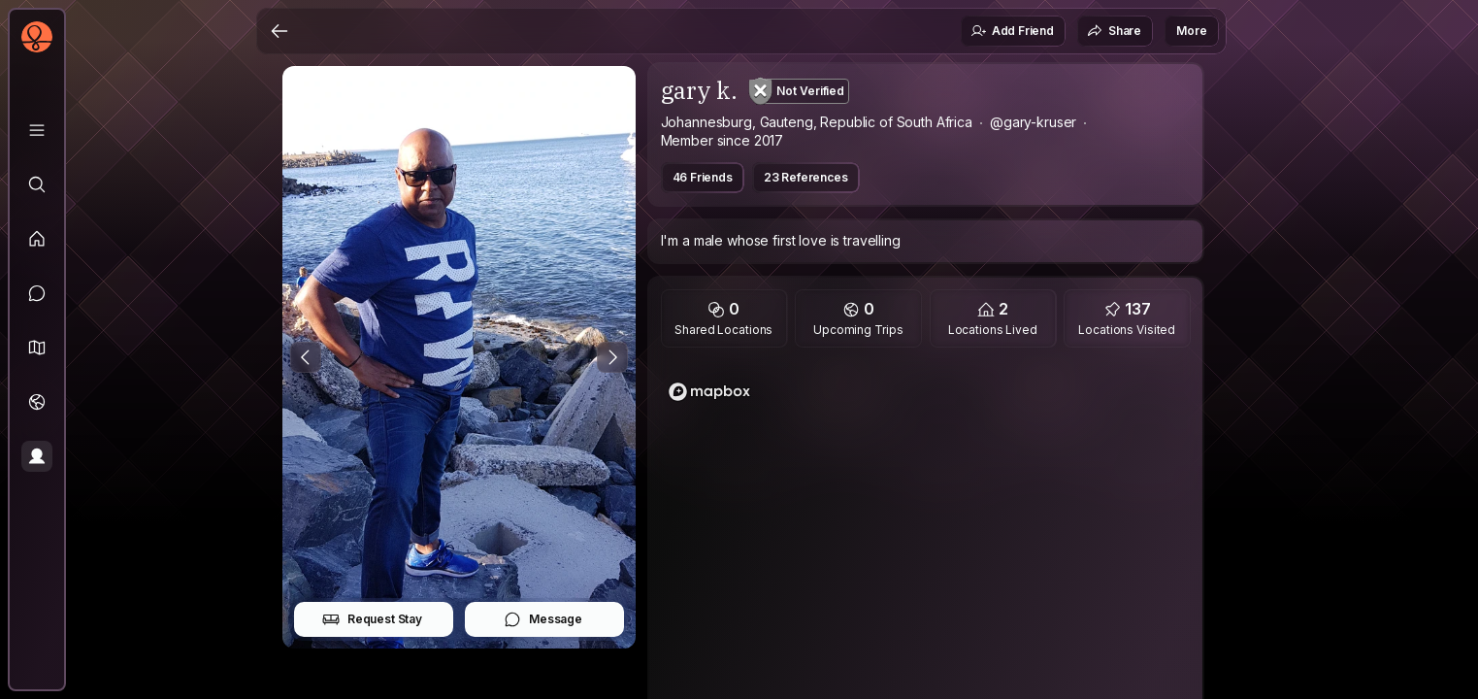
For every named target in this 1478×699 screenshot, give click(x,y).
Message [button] (543, 619)
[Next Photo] (612, 357)
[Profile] (36, 456)
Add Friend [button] (1012, 31)
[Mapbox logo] (709, 392)
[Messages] (36, 293)
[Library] (36, 130)
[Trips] (36, 401)
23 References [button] (806, 177)
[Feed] (36, 238)
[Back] (279, 31)
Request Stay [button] (372, 619)
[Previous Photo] (305, 357)
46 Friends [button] (703, 177)
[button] (36, 347)
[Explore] (36, 184)
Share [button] (1114, 31)
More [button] (1191, 30)
